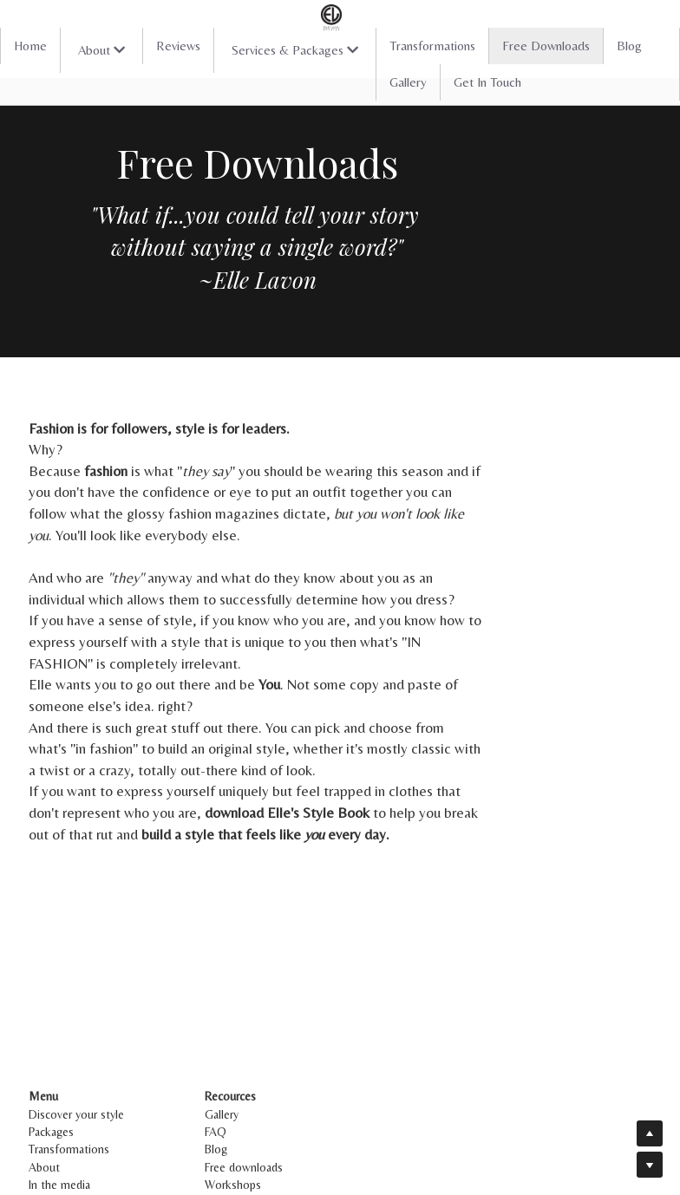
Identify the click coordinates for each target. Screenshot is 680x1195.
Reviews (178, 45)
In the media (60, 1099)
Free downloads (281, 1081)
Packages (52, 1046)
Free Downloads (546, 45)
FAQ (253, 1046)
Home (30, 45)
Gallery (408, 82)
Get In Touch (487, 82)
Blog (629, 45)
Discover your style (77, 1028)
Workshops (270, 1099)
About (45, 1081)
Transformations (432, 45)
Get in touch (61, 1117)
